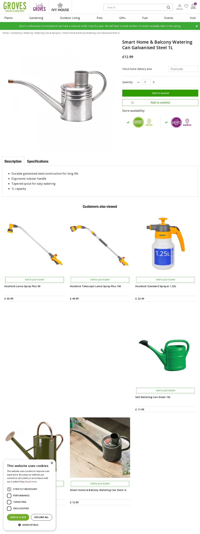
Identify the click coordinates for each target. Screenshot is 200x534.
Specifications (37, 161)
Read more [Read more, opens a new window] (31, 481)
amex (156, 526)
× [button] (51, 463)
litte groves (39, 7)
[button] (29, 525)
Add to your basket (34, 279)
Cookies (116, 526)
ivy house (60, 7)
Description (13, 161)
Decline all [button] (41, 517)
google (172, 526)
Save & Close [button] (18, 517)
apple (164, 526)
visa (195, 526)
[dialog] (29, 495)
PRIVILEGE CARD (130, 445)
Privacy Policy (102, 526)
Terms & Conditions (83, 526)
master (187, 526)
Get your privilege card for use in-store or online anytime (167, 445)
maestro (180, 526)
